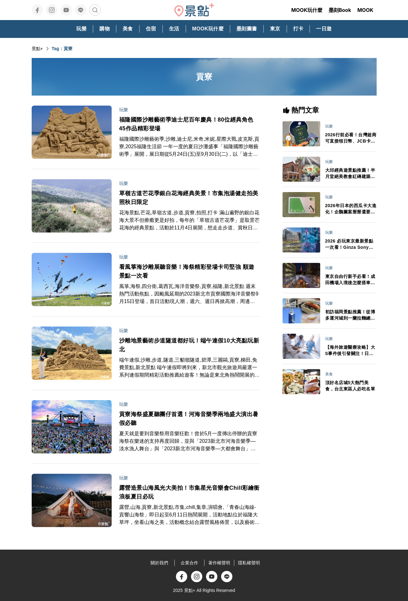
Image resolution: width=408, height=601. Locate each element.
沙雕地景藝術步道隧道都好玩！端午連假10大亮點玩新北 (189, 345)
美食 (329, 374)
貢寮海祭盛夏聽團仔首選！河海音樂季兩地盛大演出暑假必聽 (188, 418)
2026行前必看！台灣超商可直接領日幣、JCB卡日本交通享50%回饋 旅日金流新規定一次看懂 (351, 138)
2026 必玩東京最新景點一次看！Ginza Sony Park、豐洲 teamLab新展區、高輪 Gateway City (349, 244)
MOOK (365, 10)
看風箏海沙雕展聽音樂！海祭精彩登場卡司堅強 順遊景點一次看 (186, 271)
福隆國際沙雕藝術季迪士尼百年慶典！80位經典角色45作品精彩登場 (186, 124)
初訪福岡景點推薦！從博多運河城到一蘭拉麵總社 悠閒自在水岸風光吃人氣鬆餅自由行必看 (350, 315)
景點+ (37, 48)
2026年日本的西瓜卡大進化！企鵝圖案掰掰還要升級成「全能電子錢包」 (351, 209)
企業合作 (189, 562)
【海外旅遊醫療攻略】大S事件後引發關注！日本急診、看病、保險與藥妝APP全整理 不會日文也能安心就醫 (350, 351)
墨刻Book (340, 10)
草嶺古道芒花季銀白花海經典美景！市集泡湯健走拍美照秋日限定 (188, 197)
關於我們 (159, 562)
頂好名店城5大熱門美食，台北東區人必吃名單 (350, 385)
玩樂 (123, 109)
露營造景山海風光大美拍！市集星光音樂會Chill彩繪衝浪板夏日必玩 (189, 492)
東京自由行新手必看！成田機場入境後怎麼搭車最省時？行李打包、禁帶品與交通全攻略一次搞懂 (350, 280)
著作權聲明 (219, 562)
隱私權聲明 (249, 562)
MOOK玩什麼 (306, 10)
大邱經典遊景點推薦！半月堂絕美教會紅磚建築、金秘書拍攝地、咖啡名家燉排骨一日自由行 (350, 174)
